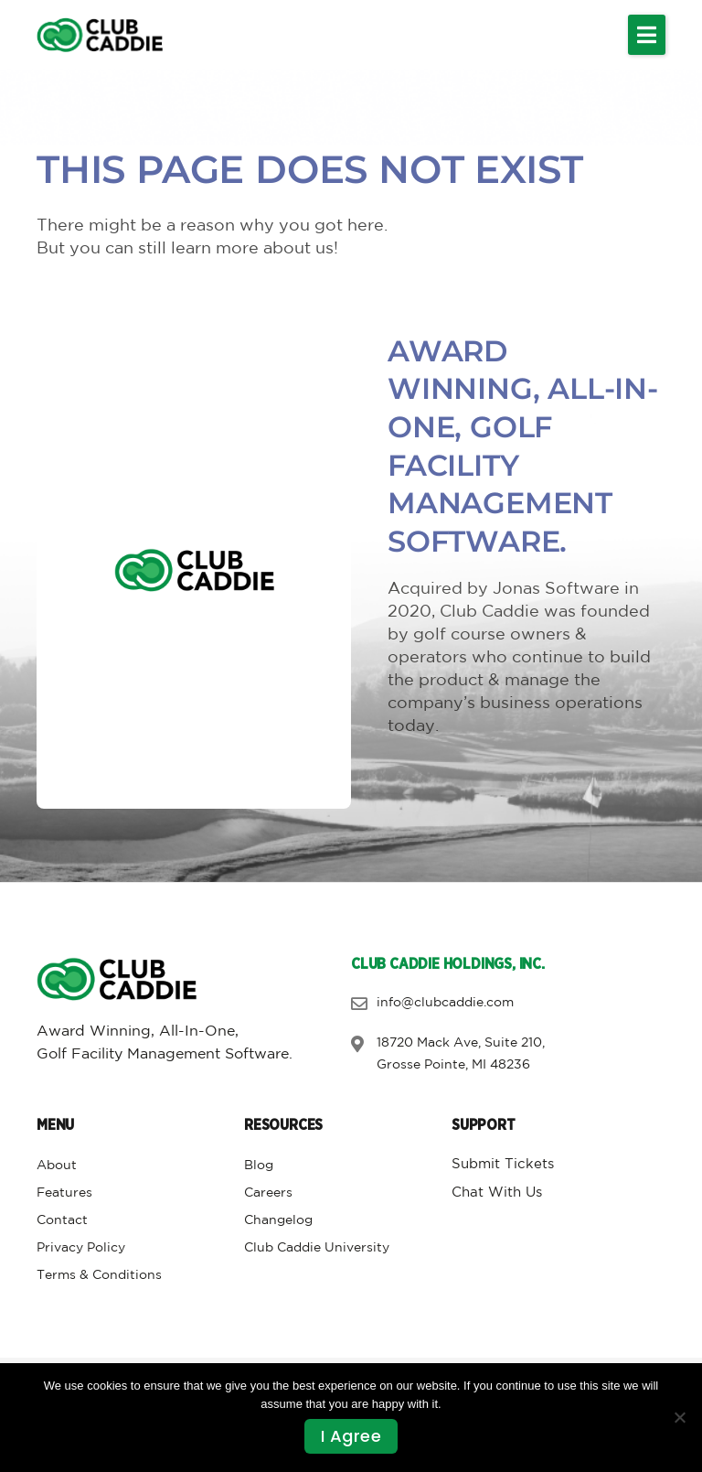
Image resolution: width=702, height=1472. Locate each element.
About (57, 1165)
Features (64, 1192)
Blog (258, 1165)
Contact (62, 1220)
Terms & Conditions (99, 1275)
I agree (351, 1435)
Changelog (278, 1220)
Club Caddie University (316, 1247)
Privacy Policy (81, 1247)
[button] (646, 35)
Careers (268, 1192)
